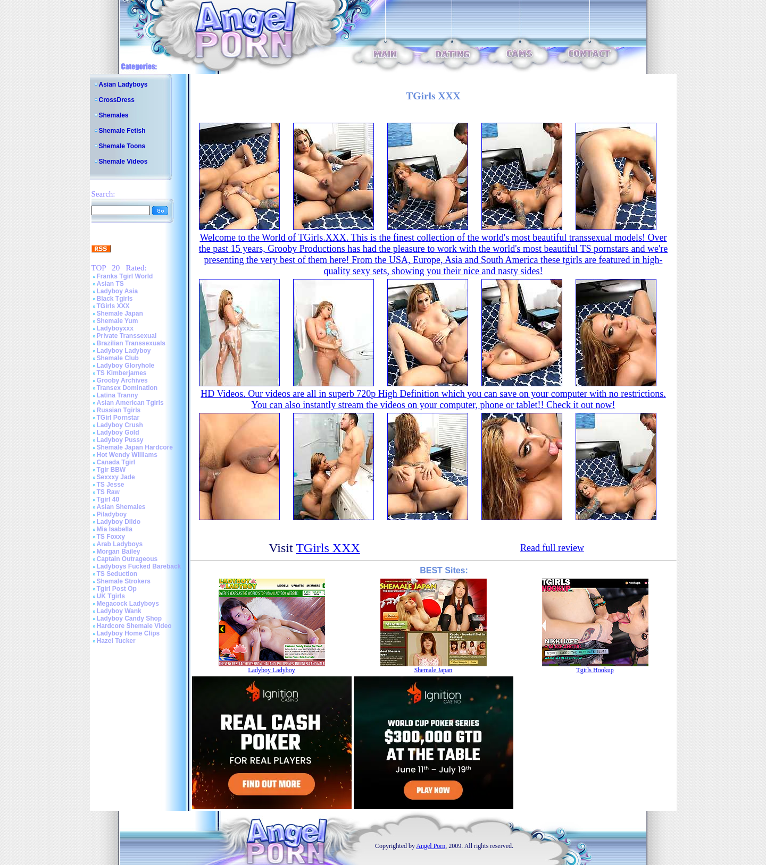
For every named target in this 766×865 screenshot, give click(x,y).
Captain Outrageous (127, 559)
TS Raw (108, 492)
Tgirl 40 (108, 499)
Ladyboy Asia (117, 291)
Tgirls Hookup (594, 670)
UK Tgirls (111, 596)
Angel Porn (430, 846)
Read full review (552, 547)
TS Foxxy (111, 536)
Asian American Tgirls (130, 402)
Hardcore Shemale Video (134, 626)
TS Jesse (110, 484)
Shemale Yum (117, 321)
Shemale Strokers (124, 581)
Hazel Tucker (116, 640)
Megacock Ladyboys (128, 603)
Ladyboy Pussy (120, 440)
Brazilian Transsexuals (131, 343)
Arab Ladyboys (120, 544)
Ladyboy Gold (118, 432)
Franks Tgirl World (125, 276)
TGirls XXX (113, 306)
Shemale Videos (123, 161)
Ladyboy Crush (120, 425)
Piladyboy (112, 514)
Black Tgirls (115, 298)
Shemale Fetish (122, 130)
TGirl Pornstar (118, 417)
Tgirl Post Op (117, 588)
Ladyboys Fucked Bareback (139, 566)
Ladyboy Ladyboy (124, 350)
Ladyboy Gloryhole (126, 365)
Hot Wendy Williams (127, 455)
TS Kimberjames (122, 373)
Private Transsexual (127, 336)
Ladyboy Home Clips (128, 633)
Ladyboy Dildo (119, 521)
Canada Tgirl (116, 462)
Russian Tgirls (119, 410)
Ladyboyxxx (115, 328)
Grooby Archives (122, 380)
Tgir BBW (111, 469)
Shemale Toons (122, 146)
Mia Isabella (114, 529)
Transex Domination (127, 388)
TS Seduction (117, 574)
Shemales (114, 115)
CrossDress (117, 100)
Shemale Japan (120, 313)
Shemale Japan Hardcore (135, 447)
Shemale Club (118, 358)
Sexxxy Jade (116, 477)
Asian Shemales (121, 507)
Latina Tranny (117, 395)
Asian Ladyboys (123, 84)
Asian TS (110, 283)
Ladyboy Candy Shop (129, 618)
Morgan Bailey (118, 551)
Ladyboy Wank (119, 611)
